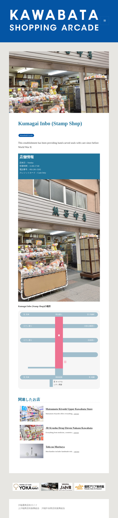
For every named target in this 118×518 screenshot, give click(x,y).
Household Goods (26, 135)
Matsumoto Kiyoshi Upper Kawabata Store (69, 409)
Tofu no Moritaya (55, 446)
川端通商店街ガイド (27, 505)
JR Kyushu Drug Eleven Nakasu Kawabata (69, 428)
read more (76, 414)
